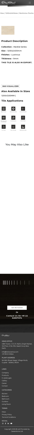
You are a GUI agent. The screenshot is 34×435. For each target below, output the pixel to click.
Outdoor (5, 401)
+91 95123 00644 (8, 354)
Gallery (4, 381)
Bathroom (5, 399)
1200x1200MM (8, 96)
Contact (5, 386)
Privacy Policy (7, 414)
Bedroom (5, 396)
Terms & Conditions (9, 417)
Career (4, 383)
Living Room (6, 404)
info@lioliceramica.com (10, 352)
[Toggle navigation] (29, 3)
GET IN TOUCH (17, 308)
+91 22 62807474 (20, 317)
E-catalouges (6, 378)
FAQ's (4, 412)
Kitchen (4, 394)
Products (5, 375)
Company (5, 373)
